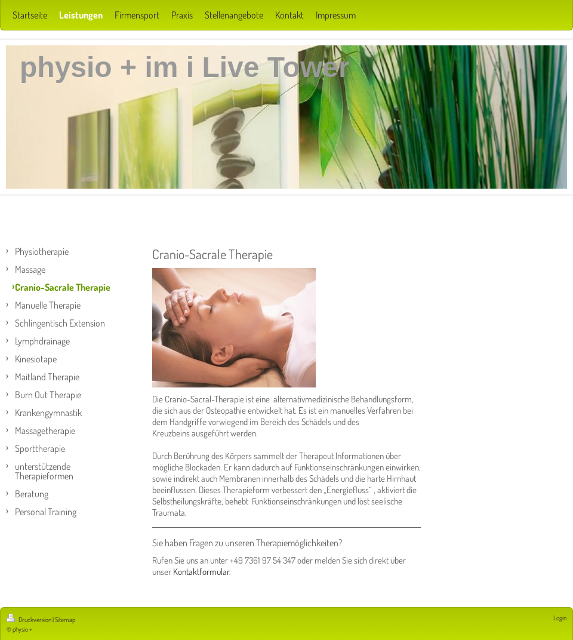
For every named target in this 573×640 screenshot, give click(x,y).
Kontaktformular (201, 571)
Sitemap (65, 620)
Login (559, 618)
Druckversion (30, 620)
